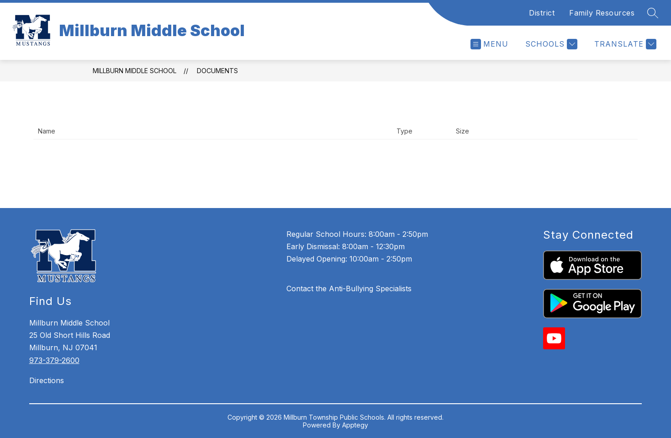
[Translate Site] (624, 44)
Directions (46, 380)
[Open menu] (489, 44)
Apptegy (355, 425)
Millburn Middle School (134, 71)
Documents (217, 71)
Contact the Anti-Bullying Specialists (349, 288)
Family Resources (601, 12)
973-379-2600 (54, 360)
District (542, 12)
